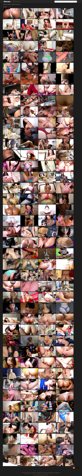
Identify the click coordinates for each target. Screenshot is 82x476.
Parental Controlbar (27, 473)
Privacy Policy (39, 473)
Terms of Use (33, 473)
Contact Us (56, 473)
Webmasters (51, 473)
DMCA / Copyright (45, 473)
